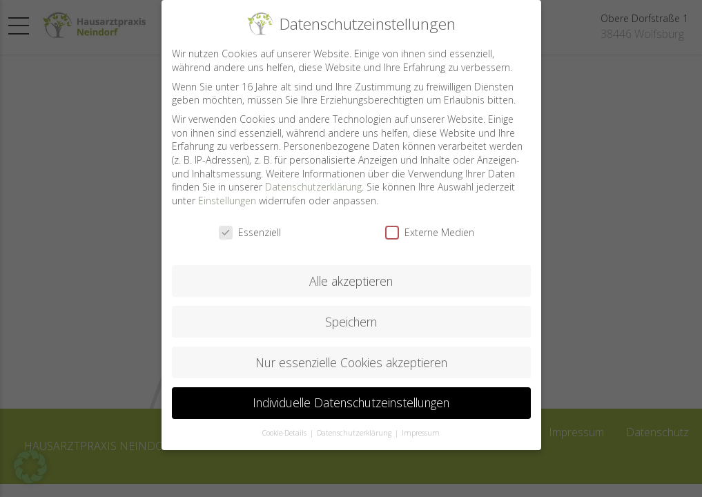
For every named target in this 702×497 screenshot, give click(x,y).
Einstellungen (227, 189)
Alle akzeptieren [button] (351, 270)
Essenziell (250, 221)
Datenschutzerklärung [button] (355, 422)
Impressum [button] (421, 422)
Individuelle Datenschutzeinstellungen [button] (351, 392)
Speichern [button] (351, 310)
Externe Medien (429, 221)
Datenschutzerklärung (313, 175)
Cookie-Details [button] (285, 422)
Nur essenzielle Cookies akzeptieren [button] (351, 351)
